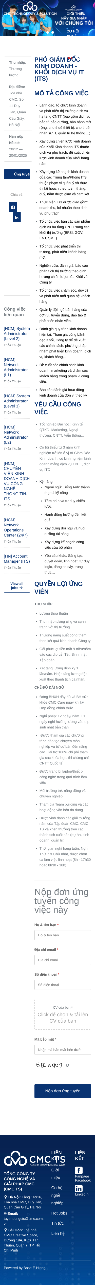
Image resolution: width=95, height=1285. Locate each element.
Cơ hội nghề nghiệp (73, 36)
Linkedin (17, 217)
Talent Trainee (74, 77)
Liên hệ (73, 113)
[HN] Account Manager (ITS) (17, 559)
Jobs (76, 58)
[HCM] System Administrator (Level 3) (17, 401)
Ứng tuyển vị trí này (22, 174)
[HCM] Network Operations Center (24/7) (16, 528)
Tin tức (74, 96)
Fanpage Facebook (82, 1178)
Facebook (13, 207)
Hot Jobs (59, 1213)
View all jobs (16, 586)
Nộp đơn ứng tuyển (62, 1091)
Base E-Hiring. (35, 1268)
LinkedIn (81, 1194)
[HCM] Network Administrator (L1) (16, 367)
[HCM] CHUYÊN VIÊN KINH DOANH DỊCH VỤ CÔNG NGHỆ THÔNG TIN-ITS (17, 481)
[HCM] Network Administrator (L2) (16, 435)
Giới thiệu (76, 14)
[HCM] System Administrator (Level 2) (17, 334)
